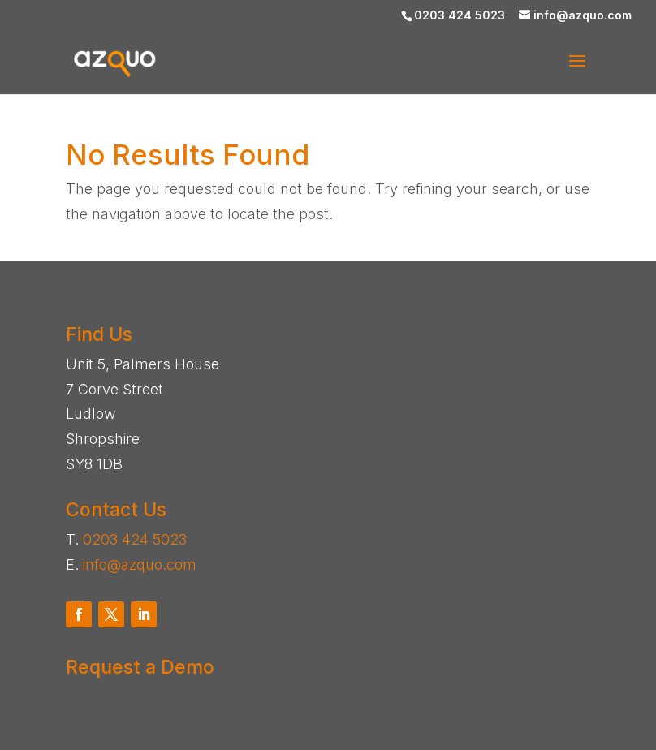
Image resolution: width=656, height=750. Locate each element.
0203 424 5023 (135, 539)
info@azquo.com (139, 564)
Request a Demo (140, 667)
